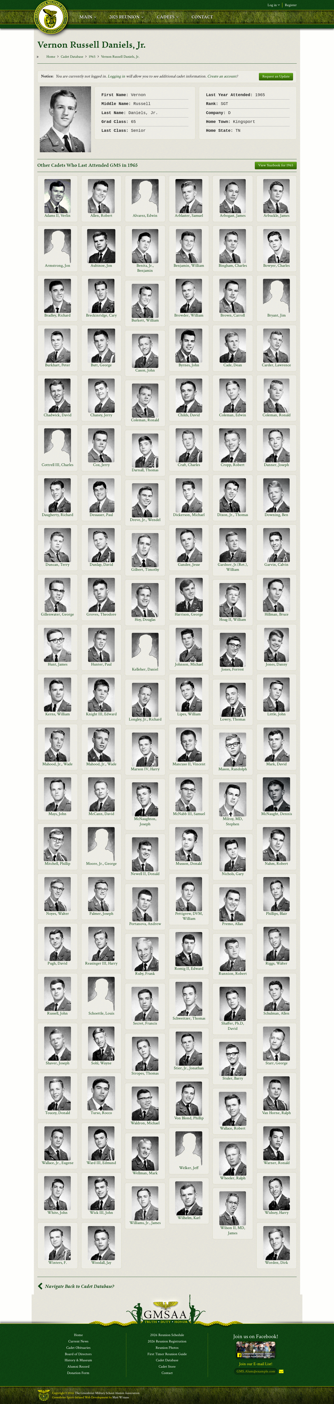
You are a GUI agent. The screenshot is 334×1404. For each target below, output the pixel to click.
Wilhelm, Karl (188, 1217)
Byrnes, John (189, 365)
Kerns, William (57, 714)
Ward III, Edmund (101, 1162)
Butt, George (101, 365)
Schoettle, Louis (101, 1013)
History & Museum (78, 1360)
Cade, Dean (232, 365)
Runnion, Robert (233, 973)
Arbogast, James (232, 215)
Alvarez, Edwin (145, 215)
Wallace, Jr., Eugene (57, 1162)
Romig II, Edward (189, 968)
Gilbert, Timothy (145, 569)
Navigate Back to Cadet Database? (75, 1286)
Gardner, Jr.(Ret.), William (233, 567)
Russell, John (57, 1013)
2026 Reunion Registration (167, 1341)
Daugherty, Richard (57, 514)
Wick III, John (101, 1212)
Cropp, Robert (233, 464)
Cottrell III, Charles (57, 464)
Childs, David (189, 415)
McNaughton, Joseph (145, 821)
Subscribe (281, 1371)
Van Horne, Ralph (276, 1112)
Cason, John (145, 370)
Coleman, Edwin (232, 415)
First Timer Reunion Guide (167, 1354)
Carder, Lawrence (276, 365)
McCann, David (101, 813)
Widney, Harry (276, 1212)
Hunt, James (57, 664)
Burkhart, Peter (57, 365)
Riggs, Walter (276, 963)
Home (50, 56)
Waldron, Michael (145, 1123)
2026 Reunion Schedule (167, 1335)
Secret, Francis (145, 1023)
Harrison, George (189, 614)
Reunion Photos (167, 1348)
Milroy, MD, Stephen (233, 821)
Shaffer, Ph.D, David (232, 1026)
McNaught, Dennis (276, 813)
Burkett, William (145, 320)
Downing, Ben (276, 514)
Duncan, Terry (57, 564)
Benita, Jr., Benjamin (145, 268)
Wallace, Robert (232, 1128)
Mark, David (276, 764)
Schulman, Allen (276, 1013)
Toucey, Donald (57, 1112)
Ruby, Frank (145, 973)
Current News (78, 1341)
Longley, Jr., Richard (145, 719)
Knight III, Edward (101, 714)
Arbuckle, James (276, 215)
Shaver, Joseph (57, 1063)
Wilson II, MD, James (232, 1230)
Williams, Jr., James (145, 1222)
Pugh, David (57, 963)
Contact (167, 1373)
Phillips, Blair (276, 913)
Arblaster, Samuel (189, 215)
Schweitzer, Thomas (189, 1018)
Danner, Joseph (276, 464)
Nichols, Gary (233, 873)
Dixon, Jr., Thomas (232, 514)
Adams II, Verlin (57, 215)
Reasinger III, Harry (101, 963)
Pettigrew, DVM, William (189, 916)
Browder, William (188, 315)
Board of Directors (78, 1354)
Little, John (276, 714)
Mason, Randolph (232, 769)
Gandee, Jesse (189, 564)
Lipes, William (189, 714)
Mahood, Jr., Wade (57, 764)
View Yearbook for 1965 (275, 165)
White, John (57, 1212)
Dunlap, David (101, 564)
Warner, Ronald (276, 1162)
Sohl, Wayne (101, 1063)
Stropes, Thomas (145, 1073)
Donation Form (78, 1373)
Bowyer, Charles (276, 265)
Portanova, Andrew (145, 923)
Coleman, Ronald (277, 415)
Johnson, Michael (189, 664)
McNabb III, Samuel (189, 813)
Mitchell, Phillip (57, 863)
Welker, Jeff (189, 1167)
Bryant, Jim (276, 315)
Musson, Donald (189, 863)
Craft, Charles (189, 464)
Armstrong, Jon (57, 265)
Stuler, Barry (233, 1078)
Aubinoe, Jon (101, 265)
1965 (92, 56)
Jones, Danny (276, 664)
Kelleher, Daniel (145, 669)
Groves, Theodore (101, 614)
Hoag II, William (232, 619)
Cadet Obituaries (78, 1348)
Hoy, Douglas (145, 619)
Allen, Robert (101, 215)
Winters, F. (57, 1262)
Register (291, 5)
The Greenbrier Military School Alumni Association (107, 1393)
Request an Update (276, 76)
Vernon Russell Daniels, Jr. (120, 56)
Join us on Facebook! (255, 1336)
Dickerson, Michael (189, 514)
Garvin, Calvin (276, 564)
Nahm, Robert (276, 863)
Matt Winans (120, 1397)
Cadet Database (72, 56)
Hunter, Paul (101, 664)
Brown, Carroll (232, 315)
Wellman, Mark (145, 1173)
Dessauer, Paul (101, 514)
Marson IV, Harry (145, 769)
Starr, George (277, 1063)
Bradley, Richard (57, 315)
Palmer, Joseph (101, 913)
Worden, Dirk (276, 1262)
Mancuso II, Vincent (188, 764)
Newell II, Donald (145, 873)
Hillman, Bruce (276, 614)
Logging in (116, 76)
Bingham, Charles (233, 265)
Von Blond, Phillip (189, 1118)
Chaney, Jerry (101, 415)
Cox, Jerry (101, 464)
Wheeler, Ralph (232, 1178)
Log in (274, 5)
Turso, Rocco (101, 1112)
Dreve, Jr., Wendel (145, 519)
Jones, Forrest (232, 669)
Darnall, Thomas (145, 470)
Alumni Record (78, 1366)
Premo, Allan (232, 923)
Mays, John (57, 813)
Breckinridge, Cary (101, 315)
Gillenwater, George (57, 614)
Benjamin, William (189, 265)
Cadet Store (167, 1366)
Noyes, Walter (57, 913)
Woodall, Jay (101, 1262)
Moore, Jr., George (101, 863)
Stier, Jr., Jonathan (189, 1068)
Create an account (221, 76)
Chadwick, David (57, 415)
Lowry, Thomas (232, 719)
